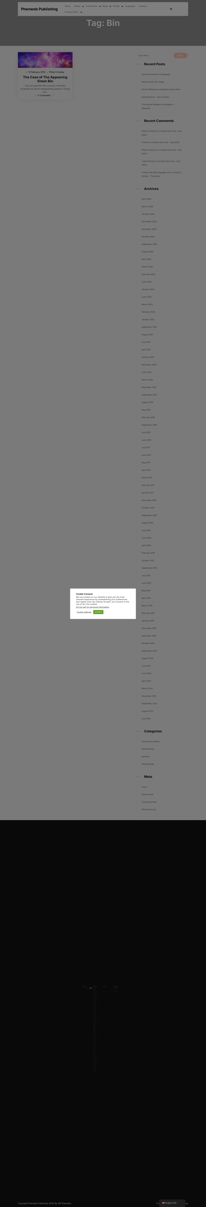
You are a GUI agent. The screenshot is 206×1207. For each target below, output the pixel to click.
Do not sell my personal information (92, 607)
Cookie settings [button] (84, 612)
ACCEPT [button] (98, 612)
